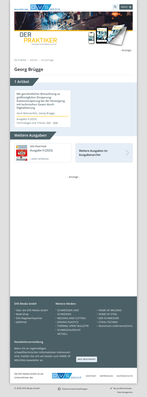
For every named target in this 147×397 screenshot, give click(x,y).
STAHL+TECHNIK (108, 322)
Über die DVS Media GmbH (32, 310)
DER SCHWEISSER (109, 318)
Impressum (106, 375)
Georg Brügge (47, 113)
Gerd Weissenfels (27, 113)
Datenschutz (125, 375)
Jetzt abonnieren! (87, 359)
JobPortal (21, 322)
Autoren (34, 60)
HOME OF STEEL (108, 314)
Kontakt (91, 375)
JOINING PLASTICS (67, 322)
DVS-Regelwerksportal (29, 318)
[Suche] (115, 7)
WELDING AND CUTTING (71, 318)
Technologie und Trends (31, 123)
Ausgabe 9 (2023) (27, 119)
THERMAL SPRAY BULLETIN (73, 326)
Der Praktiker (20, 60)
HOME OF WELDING (110, 310)
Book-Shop (22, 314)
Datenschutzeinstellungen (75, 388)
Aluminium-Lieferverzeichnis (116, 326)
